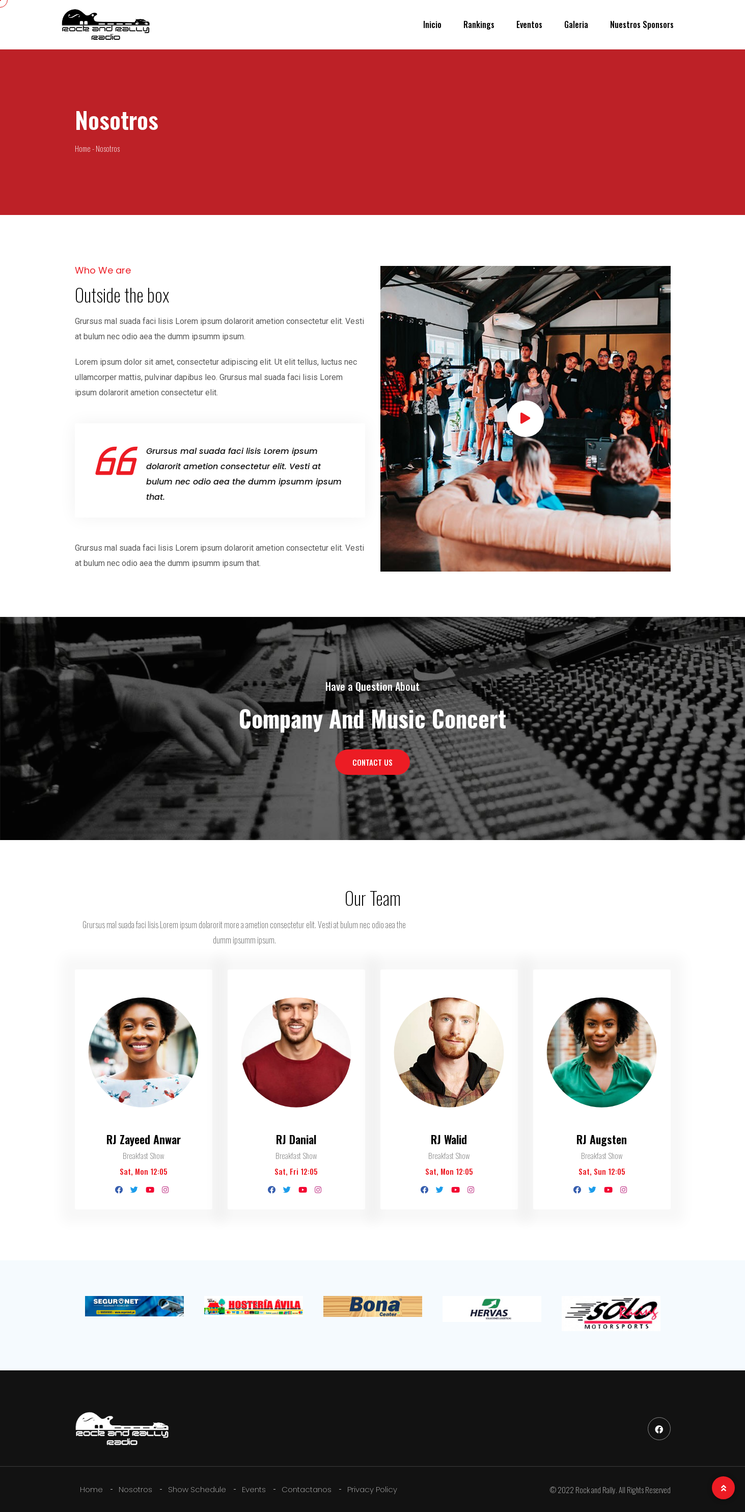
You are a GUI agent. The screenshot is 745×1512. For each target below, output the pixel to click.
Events (254, 1488)
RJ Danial (296, 1138)
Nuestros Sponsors (642, 24)
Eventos (529, 24)
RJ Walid (449, 1138)
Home (91, 1488)
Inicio (432, 24)
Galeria (576, 24)
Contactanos (307, 1488)
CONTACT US (372, 761)
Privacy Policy (372, 1488)
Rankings (478, 24)
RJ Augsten (601, 1138)
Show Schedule (197, 1488)
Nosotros (135, 1488)
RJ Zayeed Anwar (143, 1138)
